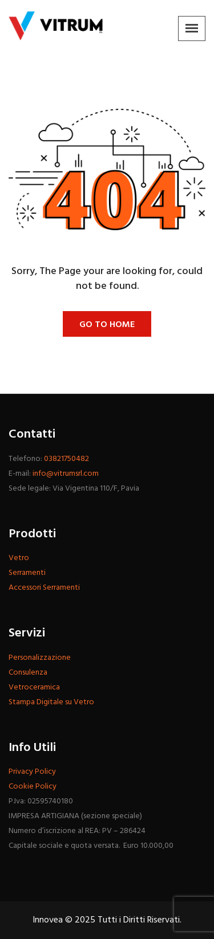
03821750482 (66, 459)
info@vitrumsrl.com (66, 473)
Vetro (19, 558)
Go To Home (107, 324)
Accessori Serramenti (44, 587)
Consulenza (28, 672)
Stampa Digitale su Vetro (51, 702)
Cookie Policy (32, 786)
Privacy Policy (32, 771)
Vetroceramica (34, 687)
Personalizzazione (40, 657)
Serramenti (27, 572)
